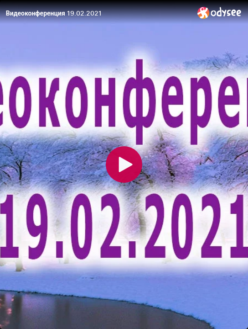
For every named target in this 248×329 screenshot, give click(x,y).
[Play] (124, 164)
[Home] (219, 12)
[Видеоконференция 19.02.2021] (98, 13)
